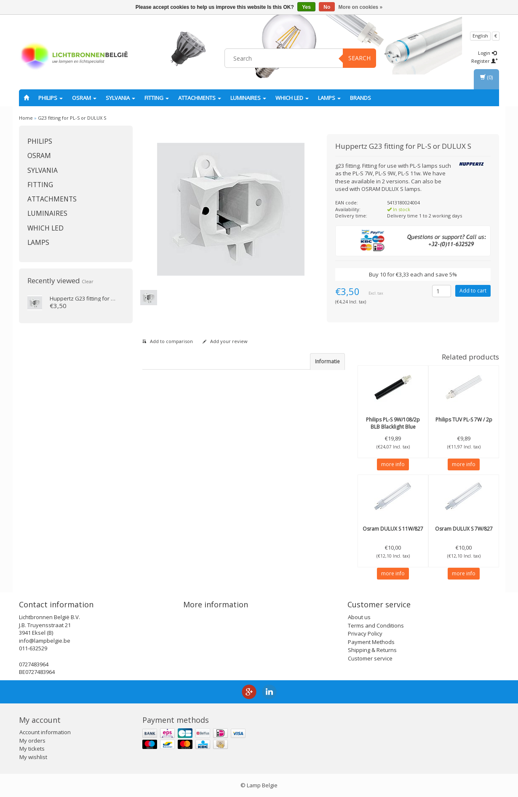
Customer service (370, 658)
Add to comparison (167, 341)
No (326, 7)
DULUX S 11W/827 (393, 528)
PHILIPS (50, 98)
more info (393, 464)
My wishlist (33, 757)
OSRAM (84, 98)
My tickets (32, 748)
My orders (32, 740)
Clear (87, 281)
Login (487, 53)
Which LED (292, 98)
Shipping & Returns (372, 650)
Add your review (225, 341)
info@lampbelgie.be (44, 640)
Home (26, 118)
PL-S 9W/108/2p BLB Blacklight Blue (393, 423)
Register (484, 61)
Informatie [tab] (327, 361)
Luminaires (248, 98)
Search (359, 58)
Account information (45, 732)
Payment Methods (371, 642)
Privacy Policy (365, 633)
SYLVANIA (120, 98)
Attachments (199, 98)
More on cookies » (361, 7)
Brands (360, 98)
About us (359, 617)
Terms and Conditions (376, 625)
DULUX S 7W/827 (464, 528)
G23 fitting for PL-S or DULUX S (72, 118)
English (480, 35)
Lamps (329, 98)
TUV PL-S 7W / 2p (463, 419)
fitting (156, 98)
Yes (306, 7)
